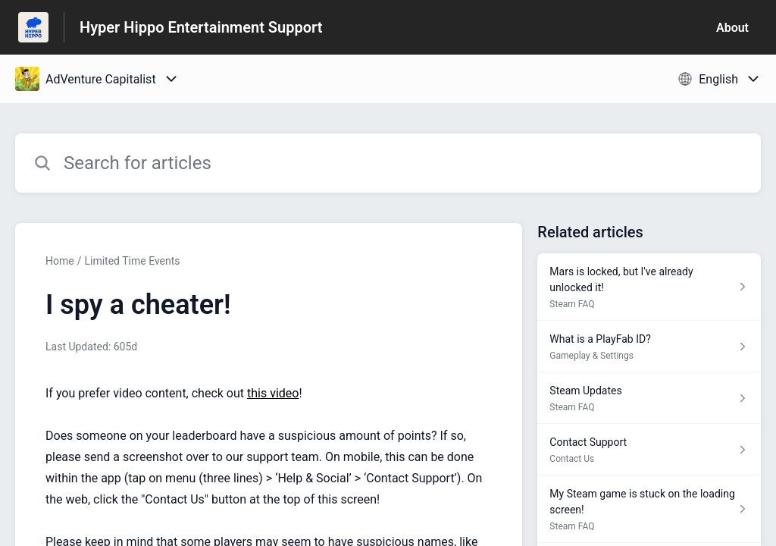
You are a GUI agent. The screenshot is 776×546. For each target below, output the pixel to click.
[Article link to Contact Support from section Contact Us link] (649, 449)
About (732, 27)
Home (59, 261)
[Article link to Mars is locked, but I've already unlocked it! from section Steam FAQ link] (649, 287)
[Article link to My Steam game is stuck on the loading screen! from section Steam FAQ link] (649, 509)
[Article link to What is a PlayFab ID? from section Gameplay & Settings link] (649, 346)
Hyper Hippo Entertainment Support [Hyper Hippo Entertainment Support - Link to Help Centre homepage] (201, 27)
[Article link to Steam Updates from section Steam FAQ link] (649, 398)
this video (273, 393)
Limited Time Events (132, 261)
